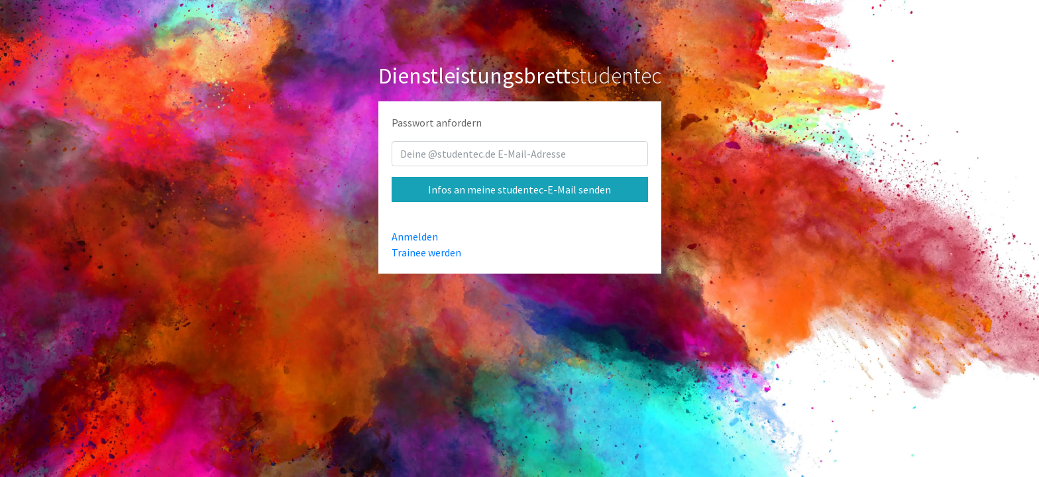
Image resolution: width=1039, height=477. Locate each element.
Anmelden (415, 236)
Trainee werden (426, 252)
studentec (519, 75)
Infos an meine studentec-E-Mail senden (519, 189)
